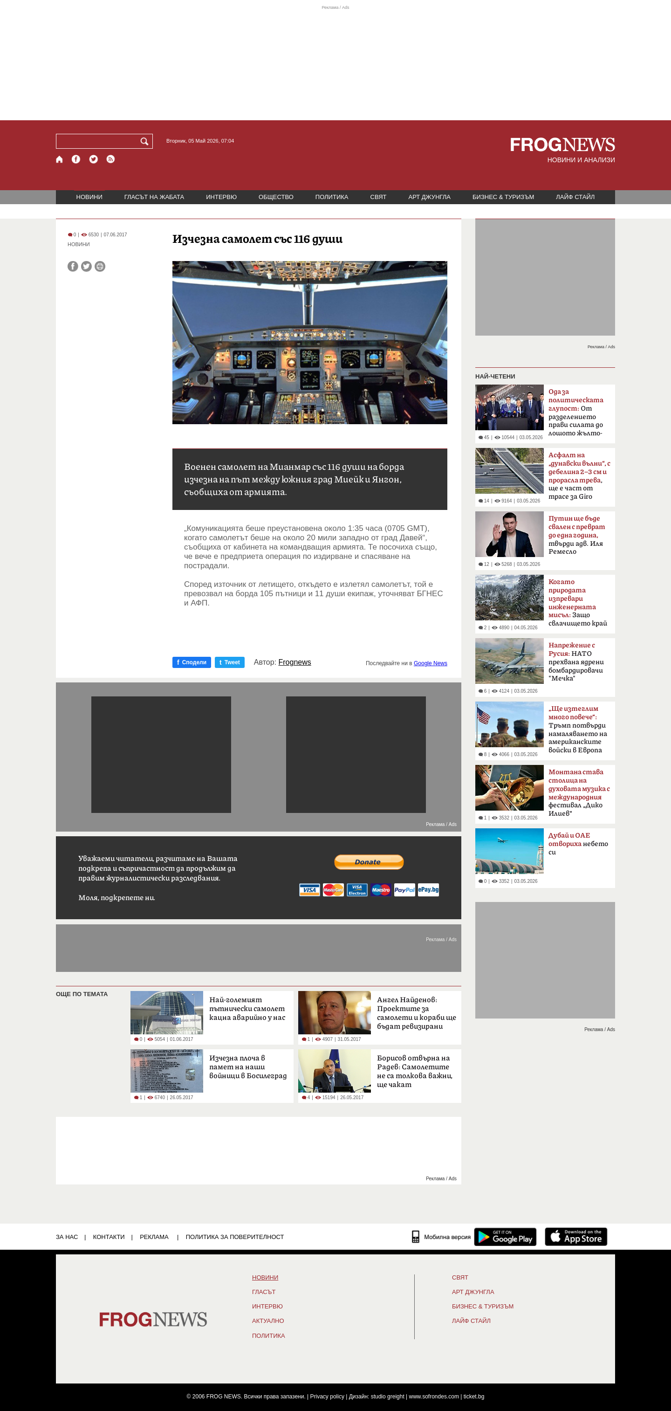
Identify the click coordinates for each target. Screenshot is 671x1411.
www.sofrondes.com (434, 1396)
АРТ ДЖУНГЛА (429, 196)
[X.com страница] (93, 159)
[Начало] (60, 159)
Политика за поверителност (235, 1237)
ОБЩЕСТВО (276, 196)
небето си (578, 844)
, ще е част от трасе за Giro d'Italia (579, 479)
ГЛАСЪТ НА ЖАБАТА (154, 196)
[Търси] (146, 141)
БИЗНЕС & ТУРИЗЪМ (503, 196)
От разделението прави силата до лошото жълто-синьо (575, 415)
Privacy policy (327, 1396)
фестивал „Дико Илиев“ (579, 793)
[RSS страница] (111, 159)
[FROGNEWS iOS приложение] (576, 1236)
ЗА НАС (67, 1237)
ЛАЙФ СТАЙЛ (575, 196)
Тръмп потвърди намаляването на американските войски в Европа (577, 729)
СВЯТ (378, 196)
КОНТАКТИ (109, 1237)
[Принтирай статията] (100, 266)
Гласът (263, 1292)
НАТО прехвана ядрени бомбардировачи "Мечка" (576, 662)
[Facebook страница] (76, 159)
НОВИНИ (89, 196)
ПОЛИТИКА (332, 196)
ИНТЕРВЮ (221, 196)
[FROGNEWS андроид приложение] (505, 1236)
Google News (430, 663)
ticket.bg (474, 1396)
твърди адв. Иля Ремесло (576, 535)
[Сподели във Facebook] (73, 266)
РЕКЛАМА (154, 1237)
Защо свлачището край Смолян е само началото (577, 605)
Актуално (268, 1321)
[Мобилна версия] (441, 1236)
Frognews (295, 662)
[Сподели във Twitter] (86, 266)
